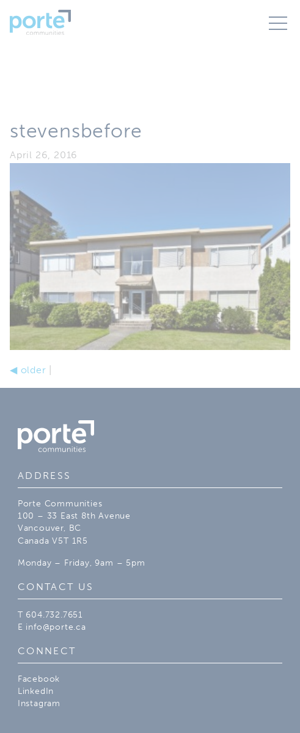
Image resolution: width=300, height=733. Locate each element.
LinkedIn (36, 690)
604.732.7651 (54, 614)
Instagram (39, 703)
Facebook (39, 678)
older (28, 370)
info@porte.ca (56, 626)
